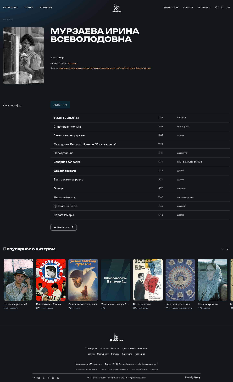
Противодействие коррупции (144, 369)
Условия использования (86, 369)
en (228, 7)
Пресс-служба (129, 348)
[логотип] (116, 7)
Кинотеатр (204, 7)
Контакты (46, 7)
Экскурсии (171, 7)
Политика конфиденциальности (114, 369)
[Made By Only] (192, 377)
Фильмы (188, 7)
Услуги (28, 7)
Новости (115, 348)
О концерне (10, 7)
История (104, 348)
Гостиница (140, 354)
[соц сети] (34, 378)
